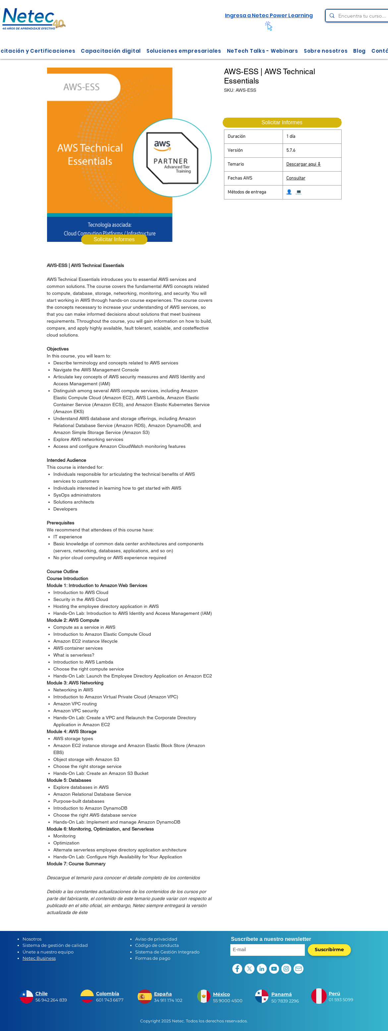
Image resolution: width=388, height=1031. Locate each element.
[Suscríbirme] (329, 950)
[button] (111, 51)
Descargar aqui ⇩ (303, 164)
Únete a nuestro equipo (48, 951)
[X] (249, 969)
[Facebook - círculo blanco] (237, 969)
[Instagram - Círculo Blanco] (286, 969)
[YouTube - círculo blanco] (274, 969)
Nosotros (32, 939)
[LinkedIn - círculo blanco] (262, 969)
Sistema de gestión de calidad (55, 945)
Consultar (295, 178)
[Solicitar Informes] (282, 123)
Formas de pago (152, 958)
